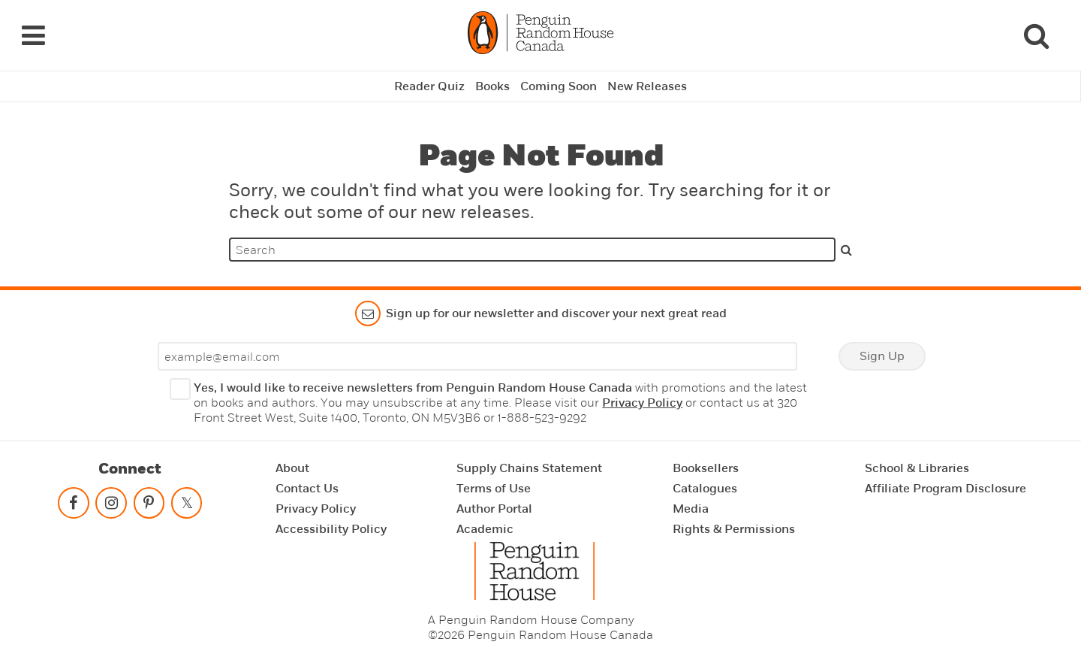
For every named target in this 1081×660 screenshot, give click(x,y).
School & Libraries (917, 468)
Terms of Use (493, 488)
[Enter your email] (477, 356)
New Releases (647, 86)
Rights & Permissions (734, 529)
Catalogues (705, 488)
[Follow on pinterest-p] (148, 506)
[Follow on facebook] (73, 506)
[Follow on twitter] (186, 506)
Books (492, 86)
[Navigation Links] (33, 35)
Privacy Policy (642, 402)
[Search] (1035, 35)
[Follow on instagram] (111, 506)
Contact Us (307, 488)
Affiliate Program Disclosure (945, 488)
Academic (484, 529)
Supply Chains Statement (529, 468)
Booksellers (706, 468)
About (292, 468)
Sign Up (882, 356)
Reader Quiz (429, 86)
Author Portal (494, 508)
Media (691, 508)
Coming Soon (558, 86)
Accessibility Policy (331, 529)
